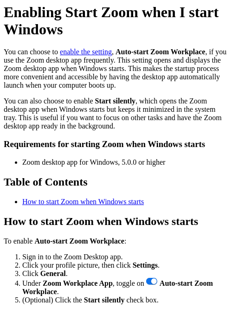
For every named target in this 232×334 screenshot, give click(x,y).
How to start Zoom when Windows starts (83, 202)
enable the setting (86, 52)
